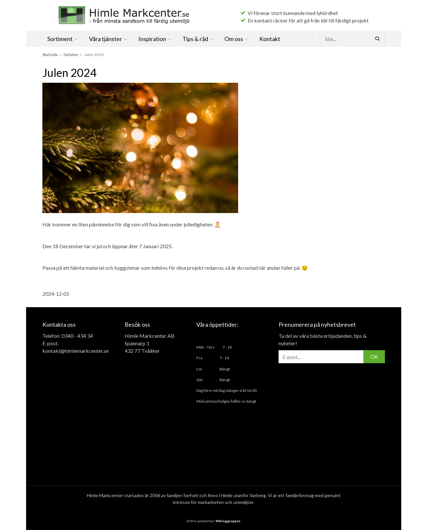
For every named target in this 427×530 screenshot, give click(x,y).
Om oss (236, 38)
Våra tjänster (108, 38)
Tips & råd (198, 38)
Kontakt (269, 38)
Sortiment (62, 38)
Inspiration (155, 38)
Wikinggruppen (228, 521)
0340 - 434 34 (77, 336)
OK (374, 356)
